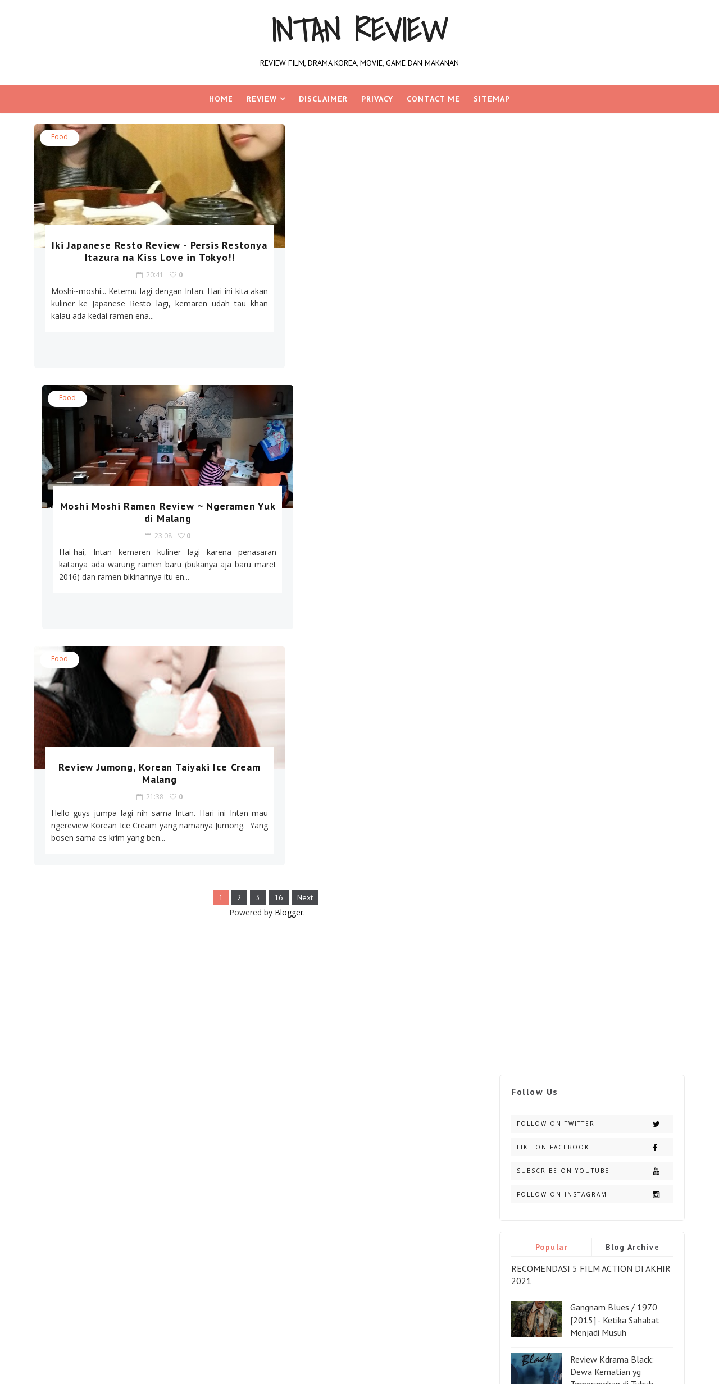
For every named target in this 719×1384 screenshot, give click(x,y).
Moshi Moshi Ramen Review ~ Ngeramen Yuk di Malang (370, 251)
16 (267, 649)
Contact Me (433, 99)
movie (61, 946)
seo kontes (202, 946)
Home (221, 99)
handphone (71, 927)
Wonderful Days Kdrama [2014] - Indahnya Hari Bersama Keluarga (613, 485)
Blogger (278, 663)
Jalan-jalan (127, 927)
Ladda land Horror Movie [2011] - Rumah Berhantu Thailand (616, 537)
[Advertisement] (256, 747)
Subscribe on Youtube (592, 220)
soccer (63, 966)
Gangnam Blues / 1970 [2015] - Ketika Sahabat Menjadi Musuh (612, 369)
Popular (549, 296)
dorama (107, 907)
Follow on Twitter (592, 172)
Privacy (377, 99)
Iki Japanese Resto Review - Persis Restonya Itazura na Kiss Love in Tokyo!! (141, 257)
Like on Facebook (592, 196)
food (61, 136)
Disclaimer (323, 99)
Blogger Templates (213, 1025)
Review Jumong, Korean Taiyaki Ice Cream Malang (141, 512)
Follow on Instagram (592, 243)
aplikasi (65, 907)
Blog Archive (630, 296)
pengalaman (108, 946)
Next (294, 649)
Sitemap (492, 99)
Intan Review (359, 30)
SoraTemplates (101, 1025)
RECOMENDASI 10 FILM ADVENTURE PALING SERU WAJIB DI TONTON (582, 643)
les (209, 927)
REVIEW (262, 99)
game (178, 907)
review (157, 946)
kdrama (176, 927)
